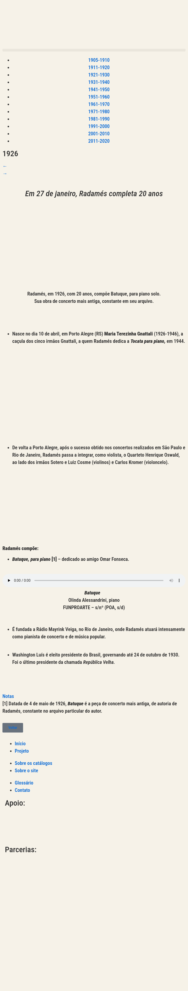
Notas (8, 696)
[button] (94, 50)
